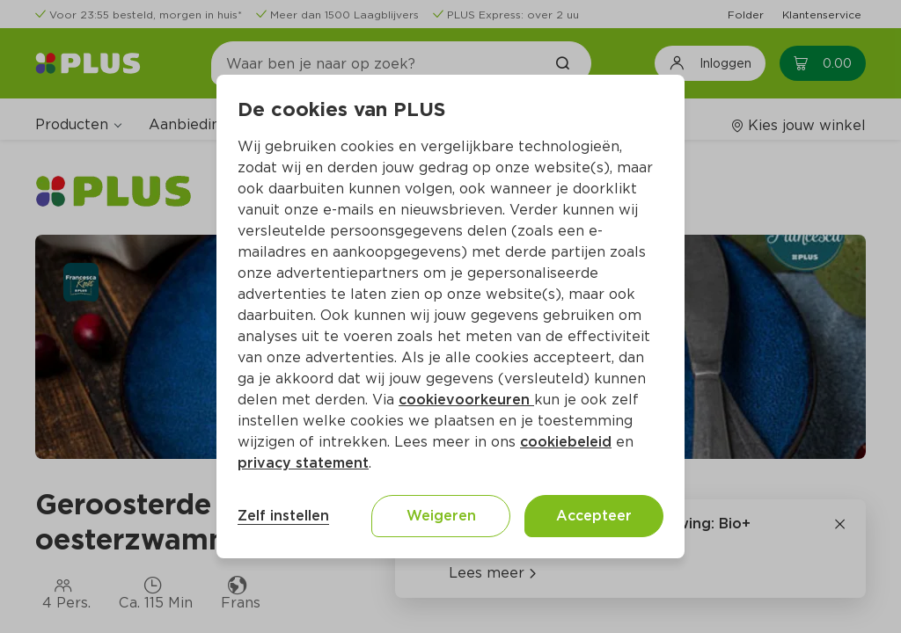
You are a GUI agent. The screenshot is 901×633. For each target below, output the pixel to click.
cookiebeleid (566, 441)
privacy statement (303, 463)
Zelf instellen (283, 515)
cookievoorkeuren (466, 399)
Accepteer (594, 515)
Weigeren (441, 515)
